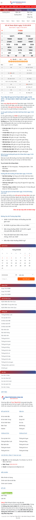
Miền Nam (30, 10)
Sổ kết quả (4, 368)
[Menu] (1, 3)
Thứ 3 (7, 21)
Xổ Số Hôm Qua (6, 298)
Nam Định (12, 27)
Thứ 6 (23, 21)
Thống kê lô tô (5, 338)
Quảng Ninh (6, 12)
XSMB (2, 6)
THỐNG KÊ (27, 6)
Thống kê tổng (5, 347)
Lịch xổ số (4, 246)
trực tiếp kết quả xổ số (10, 103)
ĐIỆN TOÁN (15, 6)
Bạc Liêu (29, 12)
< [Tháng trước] (2, 249)
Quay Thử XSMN (6, 294)
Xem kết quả (26, 279)
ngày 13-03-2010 (22, 27)
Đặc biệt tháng (5, 332)
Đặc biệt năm (5, 335)
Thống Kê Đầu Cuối (6, 315)
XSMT (6, 6)
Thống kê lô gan (5, 344)
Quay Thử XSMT (5, 291)
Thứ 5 (18, 21)
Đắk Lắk (18, 12)
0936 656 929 (13, 464)
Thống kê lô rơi (5, 353)
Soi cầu (4, 372)
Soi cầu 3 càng (5, 387)
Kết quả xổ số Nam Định (15, 107)
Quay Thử (4, 285)
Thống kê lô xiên (6, 359)
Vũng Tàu (30, 17)
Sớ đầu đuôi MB (5, 320)
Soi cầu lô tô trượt (6, 381)
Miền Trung (18, 10)
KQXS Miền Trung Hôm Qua (9, 304)
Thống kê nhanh (6, 341)
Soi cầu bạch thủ (6, 384)
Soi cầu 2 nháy (5, 375)
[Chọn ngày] (9, 274)
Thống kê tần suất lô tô (7, 365)
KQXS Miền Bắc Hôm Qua (8, 301)
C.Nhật (33, 21)
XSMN (10, 6)
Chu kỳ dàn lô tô (5, 318)
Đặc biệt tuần (5, 329)
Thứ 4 (13, 21)
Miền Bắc (6, 10)
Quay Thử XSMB (5, 288)
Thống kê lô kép (5, 356)
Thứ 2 (2, 21)
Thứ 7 (28, 21)
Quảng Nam (18, 14)
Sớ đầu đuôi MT (5, 323)
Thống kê (4, 312)
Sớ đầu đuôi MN (5, 326)
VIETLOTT (21, 6)
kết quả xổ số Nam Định (22, 195)
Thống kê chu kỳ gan (7, 362)
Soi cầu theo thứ (6, 378)
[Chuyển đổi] (2, 219)
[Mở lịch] (16, 274)
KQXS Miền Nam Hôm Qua (8, 307)
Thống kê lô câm (6, 350)
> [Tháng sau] (29, 249)
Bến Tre (30, 14)
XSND (16, 116)
